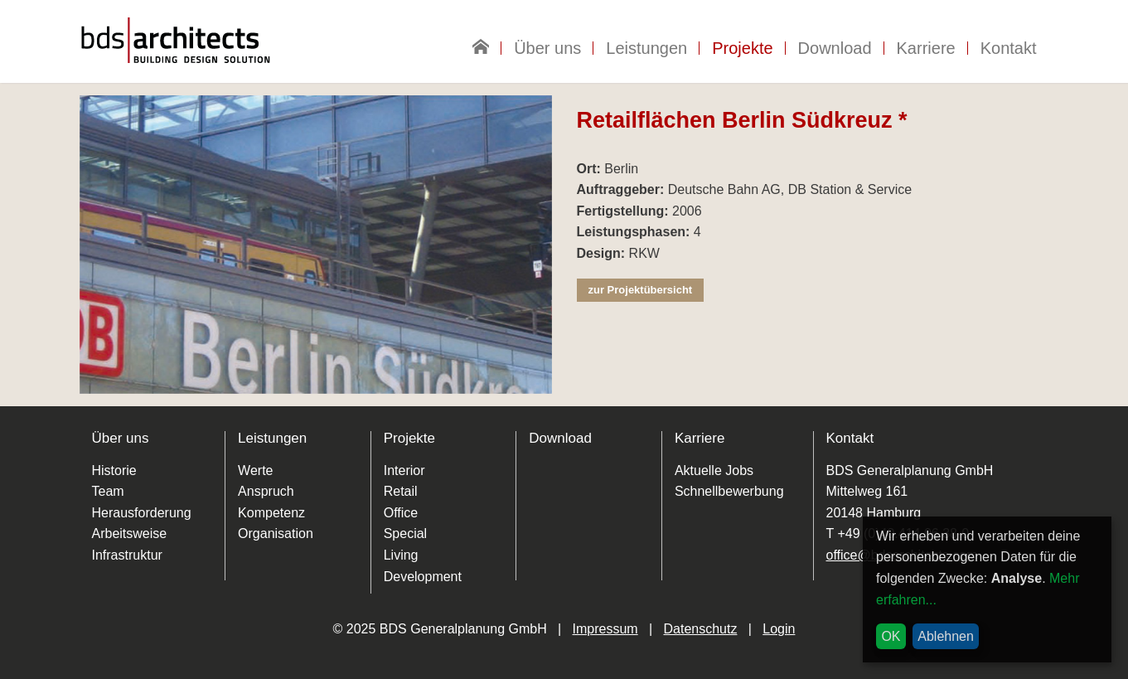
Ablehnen (945, 636)
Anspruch (266, 491)
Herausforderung (141, 513)
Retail (401, 491)
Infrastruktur (127, 555)
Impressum (605, 629)
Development (423, 577)
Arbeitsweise (129, 533)
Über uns (547, 48)
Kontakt (1008, 48)
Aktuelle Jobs (714, 470)
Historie (114, 470)
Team (108, 491)
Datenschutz (701, 629)
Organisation (275, 533)
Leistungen (646, 48)
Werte (255, 470)
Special (405, 533)
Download (835, 48)
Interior (404, 470)
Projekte (742, 48)
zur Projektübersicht (640, 290)
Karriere (926, 48)
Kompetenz (271, 513)
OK (890, 636)
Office (401, 513)
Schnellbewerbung (729, 491)
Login (778, 629)
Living (401, 555)
